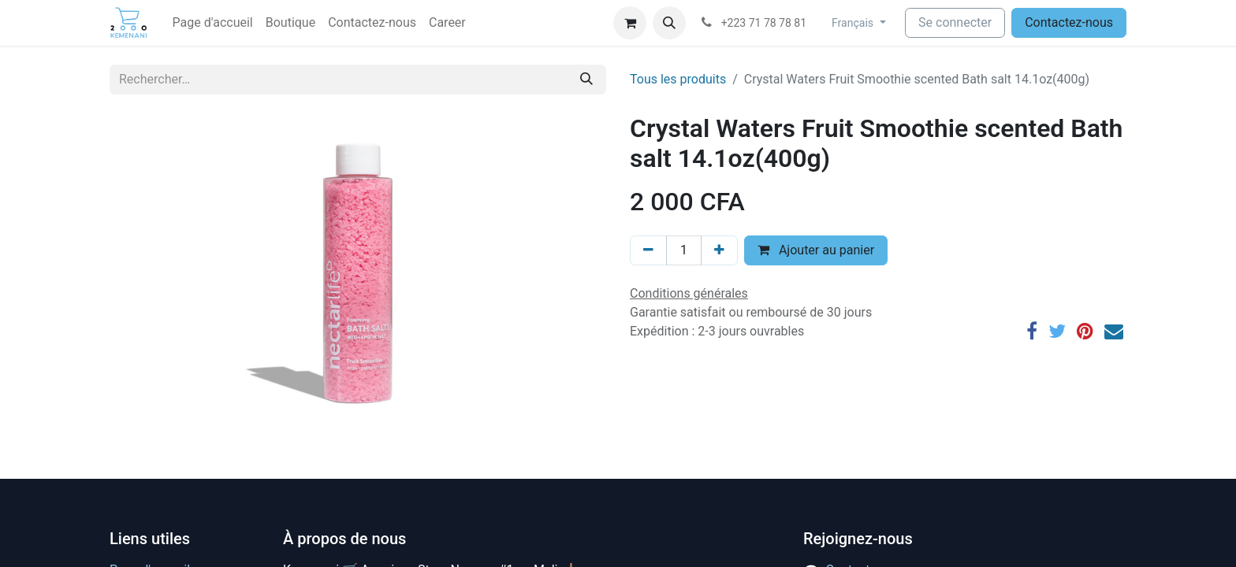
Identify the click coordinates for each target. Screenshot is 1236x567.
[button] (669, 22)
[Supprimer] (648, 250)
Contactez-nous (1069, 22)
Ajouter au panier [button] (816, 250)
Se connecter (955, 22)
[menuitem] (212, 23)
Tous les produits (678, 79)
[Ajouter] (719, 250)
